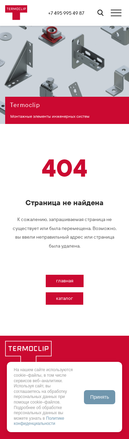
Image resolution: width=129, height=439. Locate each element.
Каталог (64, 298)
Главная (64, 281)
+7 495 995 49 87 (66, 13)
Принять (99, 397)
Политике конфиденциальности (39, 421)
